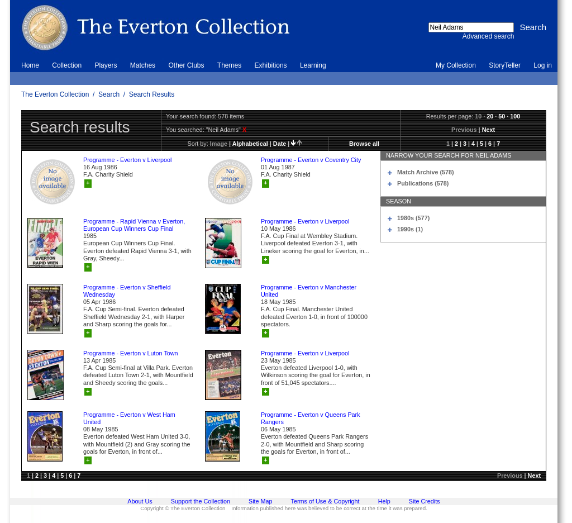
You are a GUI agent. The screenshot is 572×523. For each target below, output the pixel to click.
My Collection (456, 65)
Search (109, 94)
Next (488, 129)
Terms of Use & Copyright (325, 501)
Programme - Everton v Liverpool (127, 159)
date (279, 143)
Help (384, 501)
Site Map (261, 501)
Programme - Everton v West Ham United (129, 418)
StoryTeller (505, 65)
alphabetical (250, 143)
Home (30, 65)
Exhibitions (271, 65)
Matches (142, 65)
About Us (139, 501)
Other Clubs (186, 65)
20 (490, 116)
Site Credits (424, 501)
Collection (67, 65)
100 (515, 116)
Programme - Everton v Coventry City (311, 159)
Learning (313, 65)
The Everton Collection (55, 94)
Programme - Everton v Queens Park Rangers (310, 418)
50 (501, 116)
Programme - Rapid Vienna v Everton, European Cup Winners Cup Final (134, 225)
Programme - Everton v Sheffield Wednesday (126, 291)
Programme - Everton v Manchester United (308, 291)
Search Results (151, 94)
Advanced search (488, 36)
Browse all (364, 143)
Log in (542, 65)
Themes (229, 65)
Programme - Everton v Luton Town (130, 353)
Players (105, 65)
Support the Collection (200, 501)
